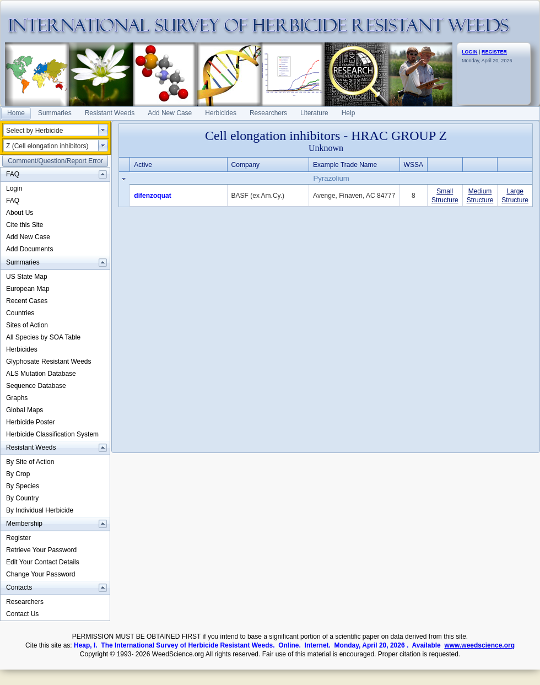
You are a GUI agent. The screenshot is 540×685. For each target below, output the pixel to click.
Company (245, 165)
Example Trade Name (345, 165)
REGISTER (494, 52)
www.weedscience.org (479, 645)
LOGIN (470, 52)
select (103, 130)
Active (143, 165)
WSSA (413, 165)
